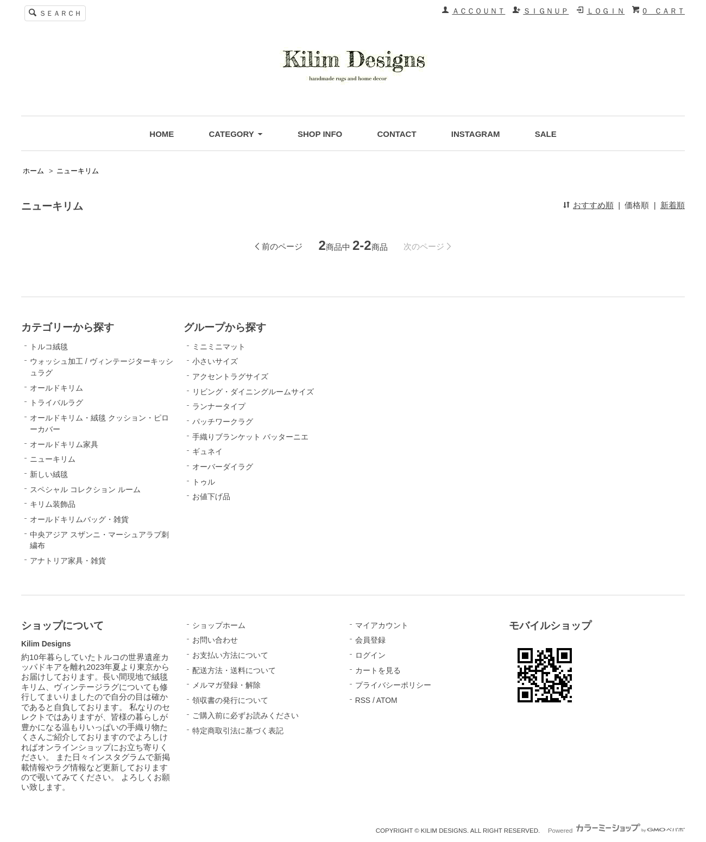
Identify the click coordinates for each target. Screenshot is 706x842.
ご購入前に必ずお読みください (245, 715)
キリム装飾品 (52, 504)
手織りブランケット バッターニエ (250, 436)
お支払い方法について (230, 655)
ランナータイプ (218, 406)
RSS (362, 700)
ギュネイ (207, 451)
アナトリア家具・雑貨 (68, 560)
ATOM (387, 700)
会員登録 (370, 640)
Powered (616, 830)
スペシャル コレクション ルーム (85, 489)
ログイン (370, 655)
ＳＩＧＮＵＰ (546, 11)
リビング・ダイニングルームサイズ (253, 391)
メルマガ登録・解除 (226, 685)
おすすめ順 (593, 205)
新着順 (672, 205)
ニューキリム (77, 171)
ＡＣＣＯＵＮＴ (478, 11)
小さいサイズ (215, 361)
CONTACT (396, 134)
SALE (546, 134)
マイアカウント (381, 625)
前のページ (282, 246)
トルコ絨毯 (49, 346)
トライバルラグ (56, 402)
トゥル (203, 481)
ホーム (33, 171)
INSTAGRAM (475, 134)
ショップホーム (218, 625)
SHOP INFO (320, 134)
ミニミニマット (218, 346)
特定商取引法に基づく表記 (237, 730)
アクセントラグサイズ (230, 376)
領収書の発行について (230, 700)
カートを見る (378, 670)
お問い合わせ (215, 640)
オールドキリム (56, 388)
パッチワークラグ (222, 421)
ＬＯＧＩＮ (606, 11)
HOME (161, 134)
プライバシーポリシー (393, 685)
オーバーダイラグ (222, 466)
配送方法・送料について (234, 670)
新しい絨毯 (49, 474)
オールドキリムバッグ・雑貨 (79, 519)
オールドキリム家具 (64, 444)
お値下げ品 (211, 496)
